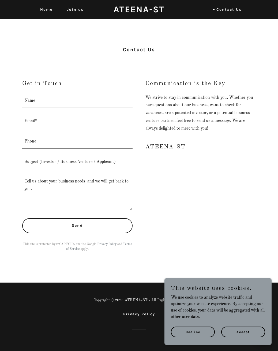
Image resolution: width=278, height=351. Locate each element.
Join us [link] (75, 9)
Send (77, 225)
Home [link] (46, 9)
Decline (193, 332)
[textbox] (77, 101)
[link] (139, 11)
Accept (243, 332)
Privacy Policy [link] (107, 244)
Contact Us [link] (229, 9)
